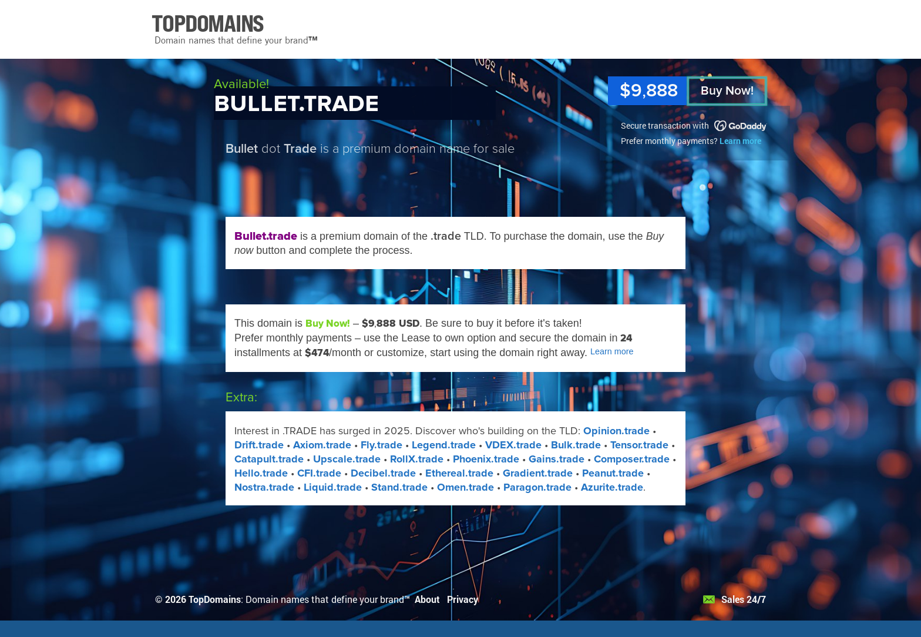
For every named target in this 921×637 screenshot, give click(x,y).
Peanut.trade (613, 473)
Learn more (740, 140)
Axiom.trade (322, 444)
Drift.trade (259, 444)
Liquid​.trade (333, 487)
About (427, 599)
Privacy (462, 599)
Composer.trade (632, 458)
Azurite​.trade (612, 487)
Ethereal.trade (459, 473)
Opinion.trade (616, 430)
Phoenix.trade (486, 458)
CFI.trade (319, 473)
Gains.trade (556, 458)
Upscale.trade (347, 458)
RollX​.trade (416, 458)
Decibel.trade (383, 473)
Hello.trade (261, 473)
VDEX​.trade (513, 444)
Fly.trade (381, 444)
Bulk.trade (576, 444)
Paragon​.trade (537, 487)
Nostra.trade (264, 487)
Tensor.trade (639, 444)
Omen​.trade (465, 487)
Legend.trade (444, 444)
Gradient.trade (538, 473)
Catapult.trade (269, 458)
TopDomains (215, 599)
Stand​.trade (399, 487)
